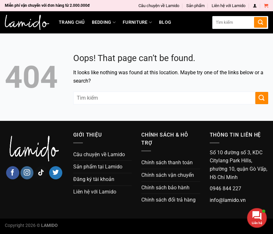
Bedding (104, 22)
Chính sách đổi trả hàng (168, 200)
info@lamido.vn (228, 200)
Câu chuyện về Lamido (158, 5)
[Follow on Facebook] (12, 172)
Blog (165, 22)
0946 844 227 (225, 188)
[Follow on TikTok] (41, 172)
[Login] (255, 6)
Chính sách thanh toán (167, 162)
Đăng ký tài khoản (93, 179)
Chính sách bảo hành (165, 187)
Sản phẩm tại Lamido (97, 167)
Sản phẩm (195, 5)
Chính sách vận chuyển (167, 175)
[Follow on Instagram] (27, 172)
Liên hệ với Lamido (228, 5)
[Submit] (260, 22)
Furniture (137, 22)
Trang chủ (72, 22)
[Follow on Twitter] (55, 172)
